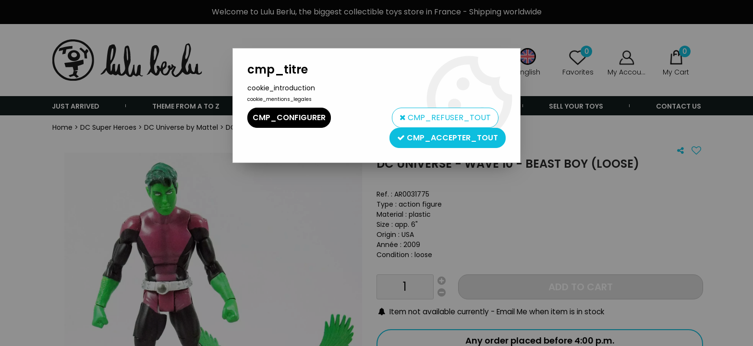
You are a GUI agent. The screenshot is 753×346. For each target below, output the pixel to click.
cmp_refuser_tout (445, 117)
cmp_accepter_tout (447, 137)
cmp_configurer (289, 117)
